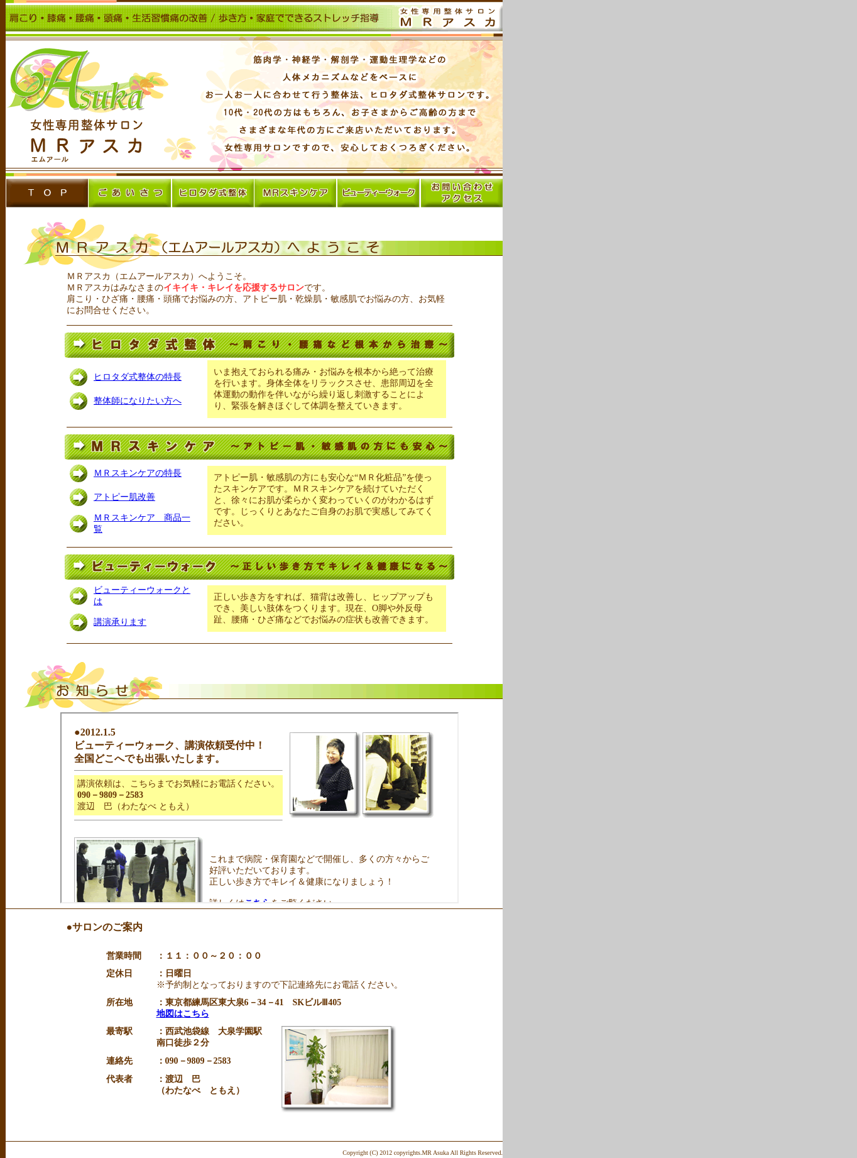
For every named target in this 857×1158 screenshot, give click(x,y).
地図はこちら (182, 1013)
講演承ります (120, 622)
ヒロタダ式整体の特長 (138, 377)
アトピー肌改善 (124, 497)
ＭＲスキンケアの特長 (138, 473)
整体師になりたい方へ (138, 400)
